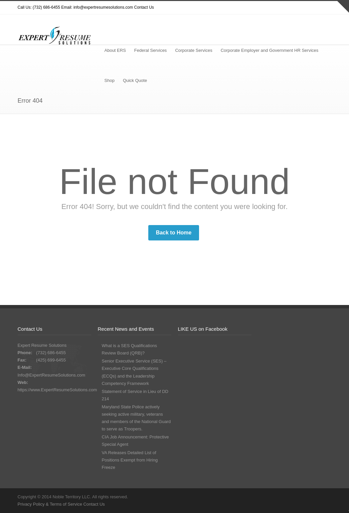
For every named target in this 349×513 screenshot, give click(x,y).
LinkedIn (325, 7)
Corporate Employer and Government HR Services (270, 50)
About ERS (115, 50)
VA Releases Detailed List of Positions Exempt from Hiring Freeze (130, 460)
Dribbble (285, 7)
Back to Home (174, 232)
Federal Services (150, 50)
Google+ (311, 7)
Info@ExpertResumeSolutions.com (51, 375)
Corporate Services (193, 50)
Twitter (271, 7)
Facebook (298, 7)
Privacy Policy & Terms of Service (50, 504)
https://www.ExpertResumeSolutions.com (57, 389)
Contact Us (144, 7)
